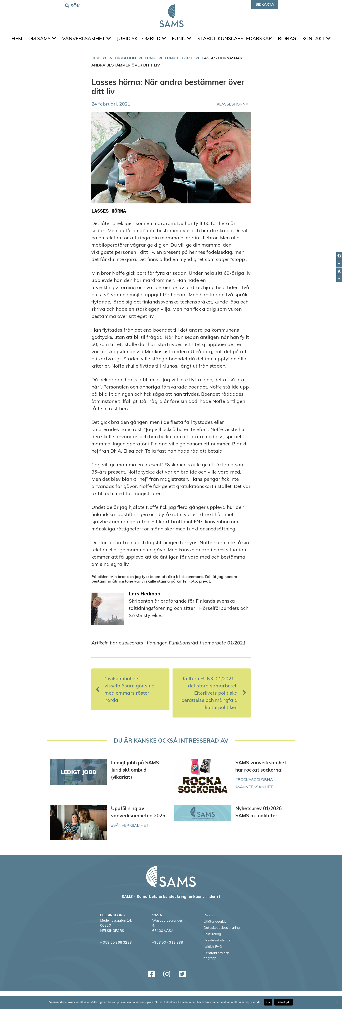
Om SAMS (56, 39)
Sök (73, 5)
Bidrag (309, 39)
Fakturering (212, 952)
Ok (268, 1002)
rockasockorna (255, 797)
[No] (336, 1002)
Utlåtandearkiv (214, 939)
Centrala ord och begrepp (216, 973)
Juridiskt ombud (158, 39)
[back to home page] (171, 894)
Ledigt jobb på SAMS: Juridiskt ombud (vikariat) (135, 788)
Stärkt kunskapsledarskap (255, 39)
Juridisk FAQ (212, 964)
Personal (210, 933)
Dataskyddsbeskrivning (221, 945)
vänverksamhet (255, 804)
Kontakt (171, 55)
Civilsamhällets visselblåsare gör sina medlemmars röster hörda (125, 707)
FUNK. (200, 39)
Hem (29, 39)
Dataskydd (284, 1002)
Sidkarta (265, 4)
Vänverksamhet (102, 39)
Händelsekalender (217, 958)
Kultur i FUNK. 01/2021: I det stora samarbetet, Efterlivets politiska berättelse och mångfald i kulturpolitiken (213, 711)
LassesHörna (233, 122)
